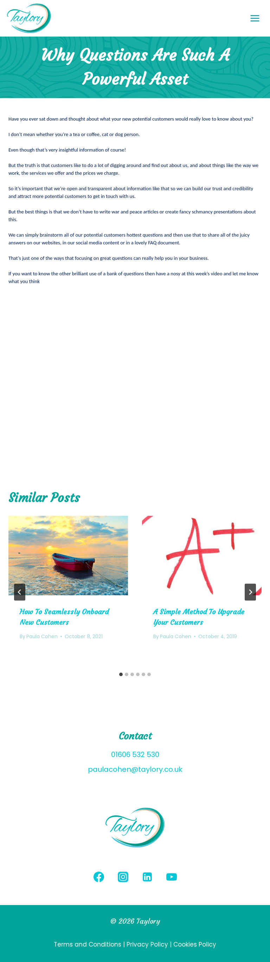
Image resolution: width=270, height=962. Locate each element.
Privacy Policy (147, 944)
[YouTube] (171, 876)
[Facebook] (98, 876)
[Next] (250, 592)
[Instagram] (123, 876)
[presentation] (68, 556)
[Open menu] (258, 18)
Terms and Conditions (88, 944)
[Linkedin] (147, 876)
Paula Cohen (42, 636)
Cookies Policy (194, 944)
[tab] (121, 674)
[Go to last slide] (19, 592)
